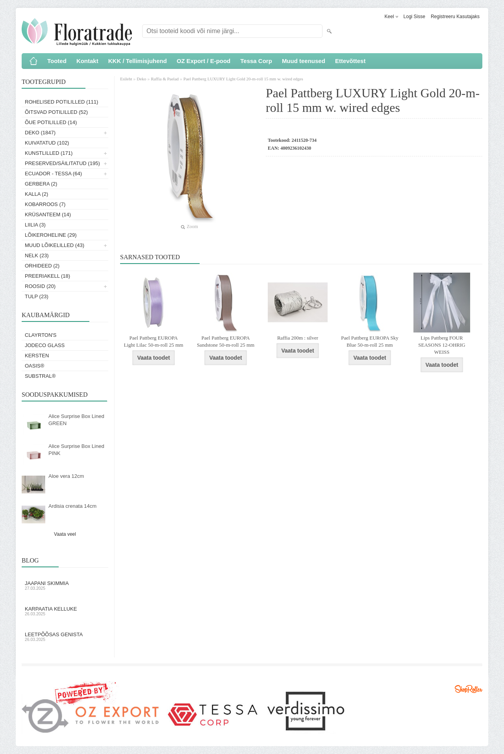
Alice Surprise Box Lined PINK (76, 449)
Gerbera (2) (41, 184)
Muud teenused (303, 61)
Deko (141, 78)
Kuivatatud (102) (47, 143)
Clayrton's (41, 335)
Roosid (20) (40, 286)
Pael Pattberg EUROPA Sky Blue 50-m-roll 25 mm (369, 341)
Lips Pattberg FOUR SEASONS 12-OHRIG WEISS (441, 345)
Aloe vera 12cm (66, 476)
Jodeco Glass (45, 345)
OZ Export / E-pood (204, 61)
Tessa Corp (256, 61)
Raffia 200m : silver (297, 338)
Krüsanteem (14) (48, 214)
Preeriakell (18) (47, 276)
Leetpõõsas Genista (65, 636)
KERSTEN (37, 355)
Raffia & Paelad (165, 78)
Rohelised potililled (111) (61, 102)
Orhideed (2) (42, 266)
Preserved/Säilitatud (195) (62, 163)
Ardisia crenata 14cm (72, 506)
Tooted (57, 61)
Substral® (40, 376)
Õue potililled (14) (51, 122)
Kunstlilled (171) (48, 153)
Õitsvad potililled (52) (56, 112)
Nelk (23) (37, 255)
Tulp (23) (36, 296)
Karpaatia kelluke (65, 611)
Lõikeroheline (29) (51, 235)
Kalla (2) (36, 194)
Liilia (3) (35, 225)
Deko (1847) (40, 133)
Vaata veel (65, 534)
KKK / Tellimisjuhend (137, 61)
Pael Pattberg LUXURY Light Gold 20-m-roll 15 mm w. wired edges (243, 78)
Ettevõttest (350, 61)
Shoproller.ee (468, 689)
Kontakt (87, 61)
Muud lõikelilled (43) (54, 245)
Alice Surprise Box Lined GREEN (76, 419)
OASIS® (34, 366)
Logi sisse (414, 16)
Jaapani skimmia (65, 585)
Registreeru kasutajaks (455, 16)
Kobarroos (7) (45, 204)
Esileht (126, 78)
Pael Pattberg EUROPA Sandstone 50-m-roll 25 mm (225, 341)
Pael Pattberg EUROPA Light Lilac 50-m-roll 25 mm (153, 341)
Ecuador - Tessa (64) (53, 173)
